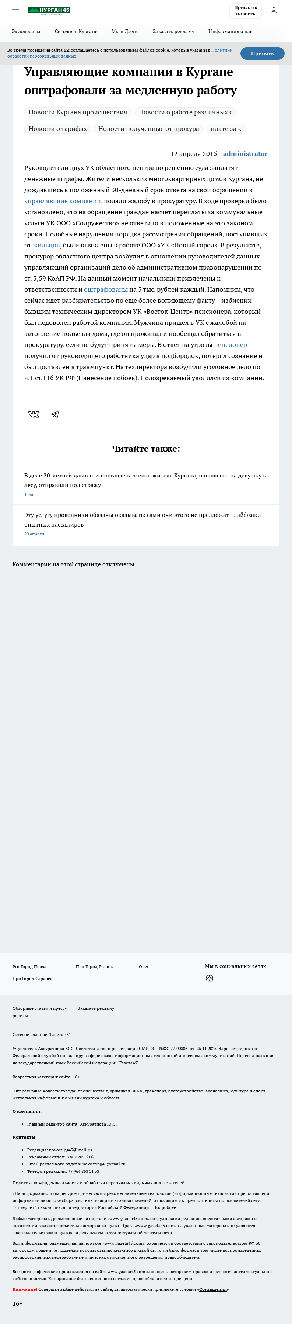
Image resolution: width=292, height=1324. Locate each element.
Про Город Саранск (32, 978)
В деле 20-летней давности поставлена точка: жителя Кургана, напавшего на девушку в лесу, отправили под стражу (146, 485)
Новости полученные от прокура (148, 128)
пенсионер (230, 344)
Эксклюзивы (26, 31)
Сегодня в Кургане (76, 31)
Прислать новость (245, 10)
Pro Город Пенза (29, 966)
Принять (262, 53)
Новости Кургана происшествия (78, 112)
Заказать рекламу (173, 31)
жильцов (46, 245)
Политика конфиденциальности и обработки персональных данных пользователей (98, 1182)
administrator (245, 153)
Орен (144, 966)
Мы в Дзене (125, 31)
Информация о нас (230, 31)
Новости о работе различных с (185, 112)
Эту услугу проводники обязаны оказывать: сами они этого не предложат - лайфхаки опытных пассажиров (146, 525)
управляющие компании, (63, 201)
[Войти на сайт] (273, 11)
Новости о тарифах (58, 128)
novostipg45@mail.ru (70, 1150)
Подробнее (164, 1207)
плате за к (226, 128)
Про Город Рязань (94, 966)
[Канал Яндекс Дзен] (209, 978)
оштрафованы (106, 289)
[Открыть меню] (15, 11)
